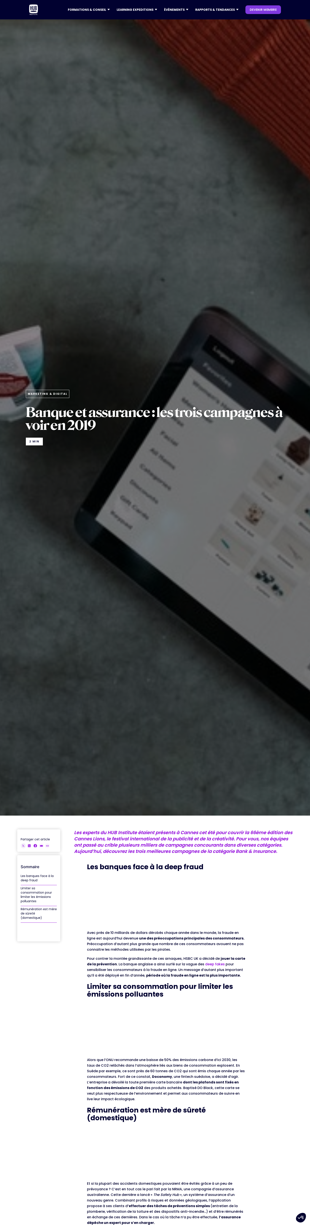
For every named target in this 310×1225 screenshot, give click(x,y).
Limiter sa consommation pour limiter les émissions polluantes (36, 894)
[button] (89, 10)
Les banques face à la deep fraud (37, 878)
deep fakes (215, 964)
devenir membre (263, 10)
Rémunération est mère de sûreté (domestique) (39, 913)
